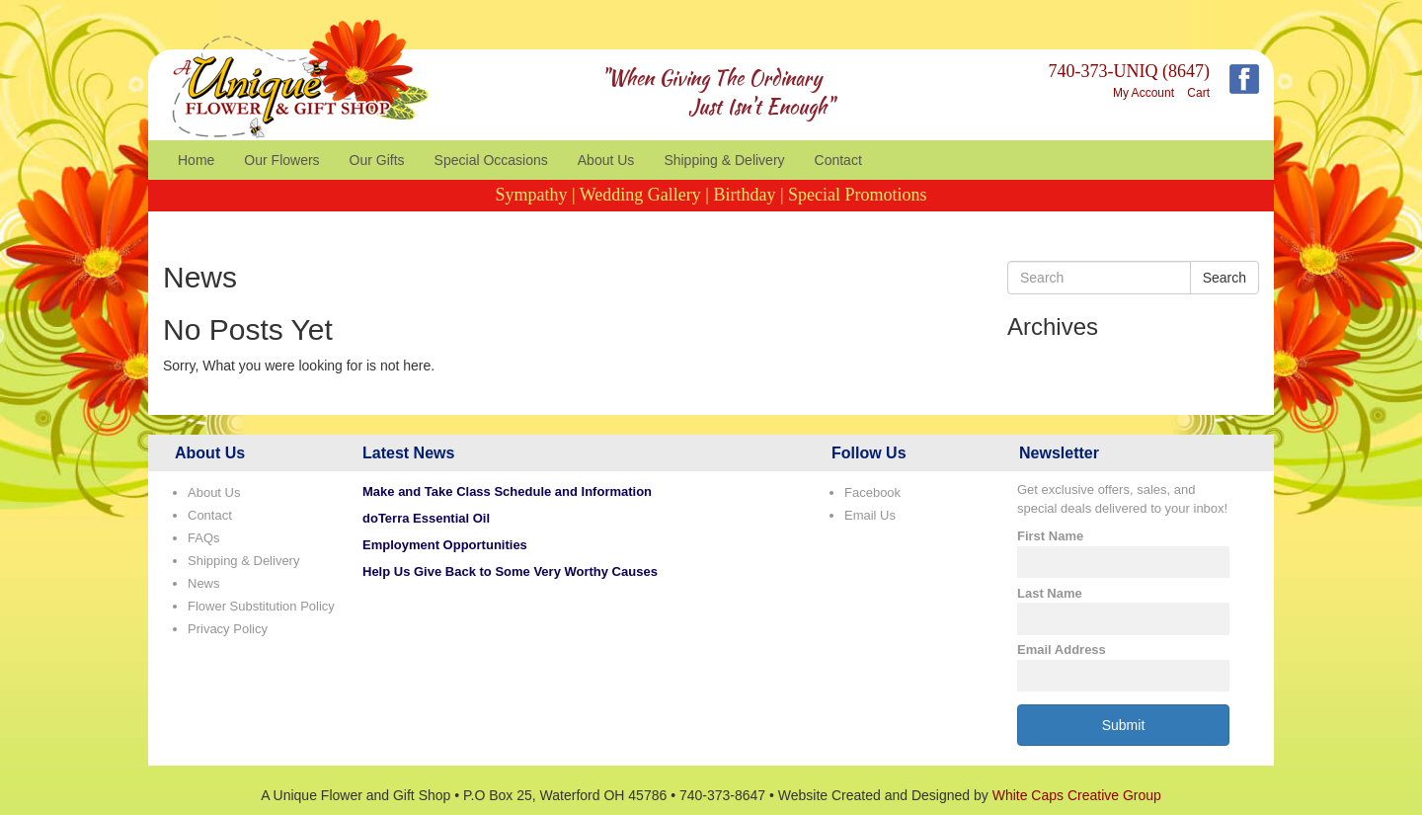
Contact (838, 160)
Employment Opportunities (444, 544)
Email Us (870, 515)
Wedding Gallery (640, 194)
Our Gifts (377, 160)
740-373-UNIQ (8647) (1129, 71)
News (204, 583)
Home (196, 160)
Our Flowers (281, 160)
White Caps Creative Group (1076, 795)
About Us (606, 160)
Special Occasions (491, 160)
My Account (1143, 93)
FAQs (204, 537)
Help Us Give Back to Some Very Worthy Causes (510, 571)
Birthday (744, 194)
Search (1224, 277)
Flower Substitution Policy (261, 606)
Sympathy (531, 194)
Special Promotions (857, 194)
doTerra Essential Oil (426, 518)
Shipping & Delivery (724, 160)
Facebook (872, 492)
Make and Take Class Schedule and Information (507, 491)
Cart (1198, 93)
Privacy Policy (228, 628)
